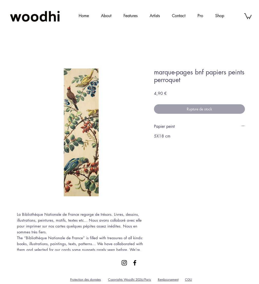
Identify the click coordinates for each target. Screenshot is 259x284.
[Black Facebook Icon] (134, 262)
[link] (248, 16)
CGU (188, 279)
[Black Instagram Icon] (124, 262)
